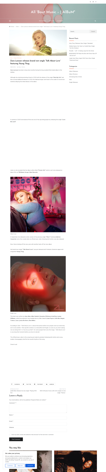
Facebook (60, 20)
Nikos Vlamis (21, 67)
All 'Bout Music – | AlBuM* (53, 12)
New (11, 58)
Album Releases (73, 71)
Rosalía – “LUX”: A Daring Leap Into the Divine (81, 51)
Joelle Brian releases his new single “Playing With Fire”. (23, 392)
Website (11, 427)
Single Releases (17, 58)
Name (11, 415)
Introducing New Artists (75, 76)
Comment (12, 403)
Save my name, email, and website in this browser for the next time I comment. (32, 434)
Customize (10, 465)
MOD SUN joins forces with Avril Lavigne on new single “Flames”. (53, 392)
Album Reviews (73, 74)
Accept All (30, 465)
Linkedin (50, 384)
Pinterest (38, 384)
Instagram (42, 20)
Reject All (20, 465)
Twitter (51, 20)
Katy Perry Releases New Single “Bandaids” (81, 43)
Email (11, 421)
